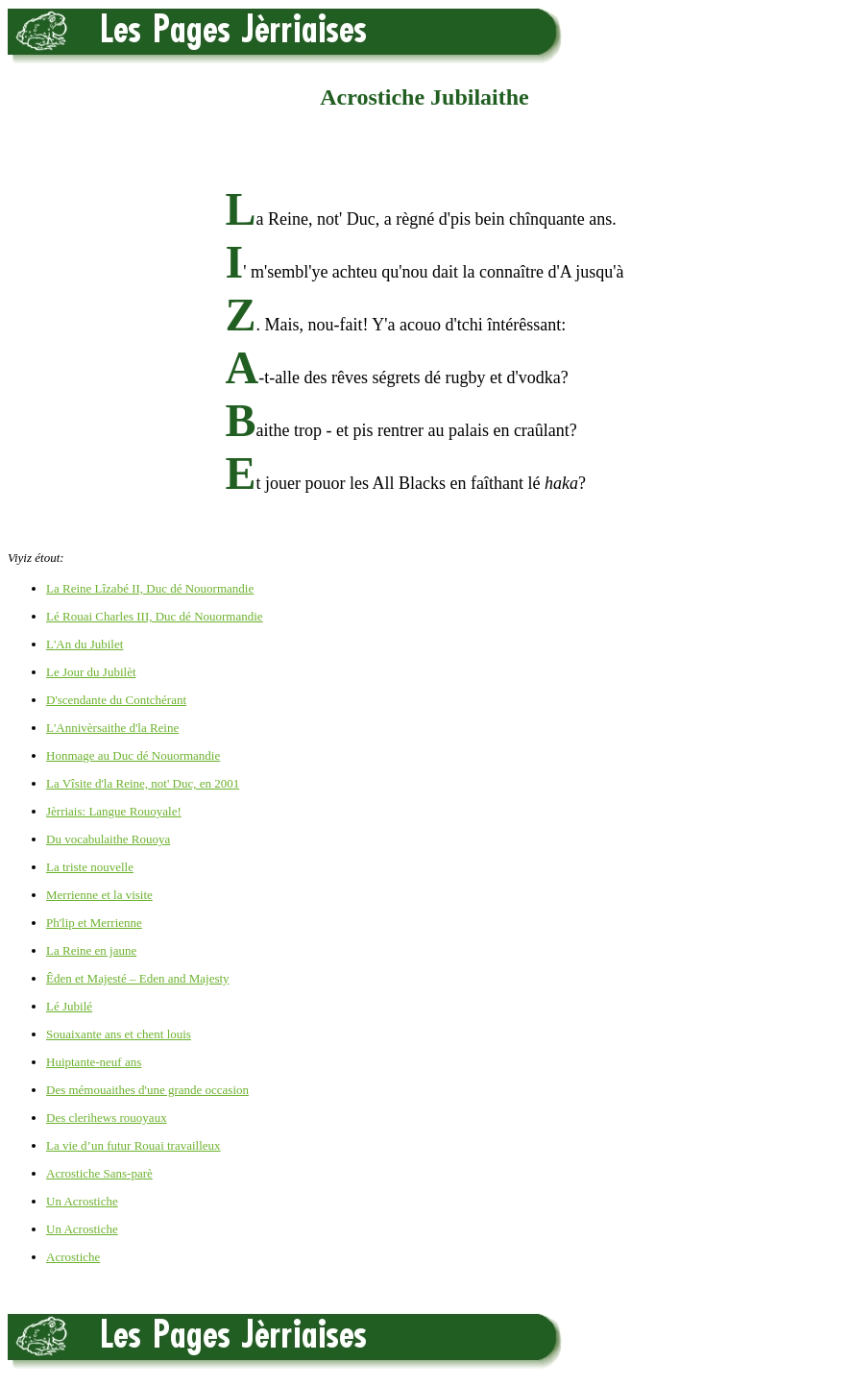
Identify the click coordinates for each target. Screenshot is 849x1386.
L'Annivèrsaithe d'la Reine (112, 727)
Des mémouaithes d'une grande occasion (147, 1089)
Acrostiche (73, 1257)
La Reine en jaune (91, 950)
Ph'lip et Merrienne (94, 922)
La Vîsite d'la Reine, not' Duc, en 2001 (142, 783)
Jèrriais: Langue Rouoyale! (114, 811)
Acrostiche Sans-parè (99, 1173)
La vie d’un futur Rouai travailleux (133, 1145)
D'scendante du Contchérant (116, 700)
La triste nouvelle (89, 867)
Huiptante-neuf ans (93, 1062)
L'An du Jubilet (84, 644)
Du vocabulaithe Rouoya (108, 839)
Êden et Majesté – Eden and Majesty (138, 978)
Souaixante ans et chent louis (118, 1034)
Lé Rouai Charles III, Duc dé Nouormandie (154, 616)
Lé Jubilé (69, 1006)
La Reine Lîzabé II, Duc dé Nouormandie (150, 588)
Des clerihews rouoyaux (106, 1117)
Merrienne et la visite (99, 895)
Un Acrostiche (82, 1201)
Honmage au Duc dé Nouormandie (133, 755)
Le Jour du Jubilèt (91, 672)
